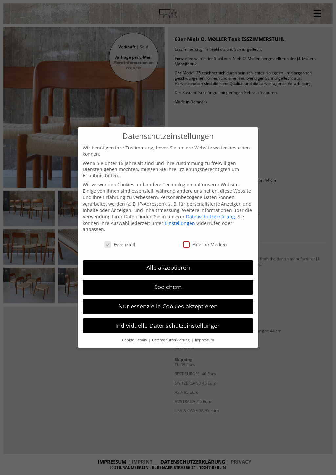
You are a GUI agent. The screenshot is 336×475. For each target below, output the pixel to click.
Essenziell (119, 244)
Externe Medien (205, 244)
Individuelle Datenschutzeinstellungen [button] (168, 325)
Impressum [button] (204, 340)
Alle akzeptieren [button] (168, 267)
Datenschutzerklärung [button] (171, 340)
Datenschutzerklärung (210, 216)
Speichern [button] (168, 287)
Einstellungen (180, 223)
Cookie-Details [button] (135, 340)
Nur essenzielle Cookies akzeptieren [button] (168, 306)
